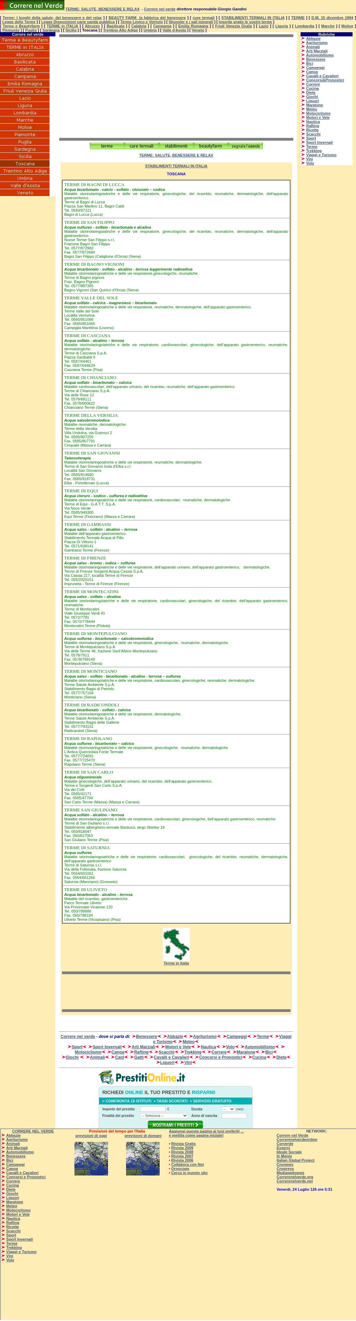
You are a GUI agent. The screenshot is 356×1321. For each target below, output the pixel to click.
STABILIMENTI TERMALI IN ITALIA (252, 18)
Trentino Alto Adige (120, 30)
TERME (298, 18)
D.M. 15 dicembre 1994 (332, 18)
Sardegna (51, 30)
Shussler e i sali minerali (191, 22)
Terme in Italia (176, 963)
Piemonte (11, 30)
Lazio (263, 26)
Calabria (138, 26)
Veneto (198, 30)
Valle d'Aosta (174, 30)
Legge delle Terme (19, 22)
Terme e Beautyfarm (21, 26)
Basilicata (115, 26)
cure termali (203, 18)
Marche (328, 26)
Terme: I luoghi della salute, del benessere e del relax (52, 18)
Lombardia (304, 26)
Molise (347, 26)
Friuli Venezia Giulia (233, 26)
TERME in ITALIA (62, 26)
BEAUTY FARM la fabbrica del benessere (147, 18)
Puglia (31, 30)
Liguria (281, 26)
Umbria (150, 30)
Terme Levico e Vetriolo (142, 22)
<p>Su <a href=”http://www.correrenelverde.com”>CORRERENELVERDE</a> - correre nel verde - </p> (326, 118)
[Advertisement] (117, 87)
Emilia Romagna (193, 26)
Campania (162, 26)
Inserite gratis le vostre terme (245, 22)
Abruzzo (92, 26)
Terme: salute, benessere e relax (102, 9)
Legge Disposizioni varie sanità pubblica (78, 22)
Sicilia (71, 30)
